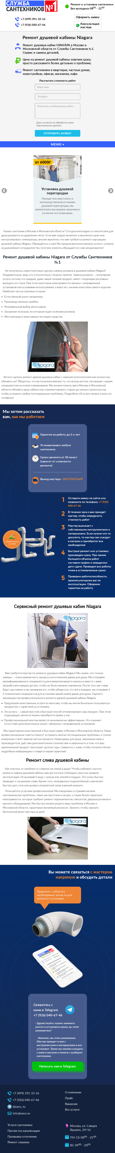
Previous (2, 189)
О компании (73, 1092)
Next (109, 189)
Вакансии (71, 1104)
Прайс (69, 1098)
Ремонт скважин (18, 1142)
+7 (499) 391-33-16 (33, 19)
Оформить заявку (88, 17)
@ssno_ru (19, 1106)
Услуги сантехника (20, 1125)
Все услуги (72, 1109)
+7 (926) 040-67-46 (33, 24)
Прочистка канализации (24, 1130)
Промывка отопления (22, 1136)
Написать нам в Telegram (57, 1066)
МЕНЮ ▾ (57, 144)
